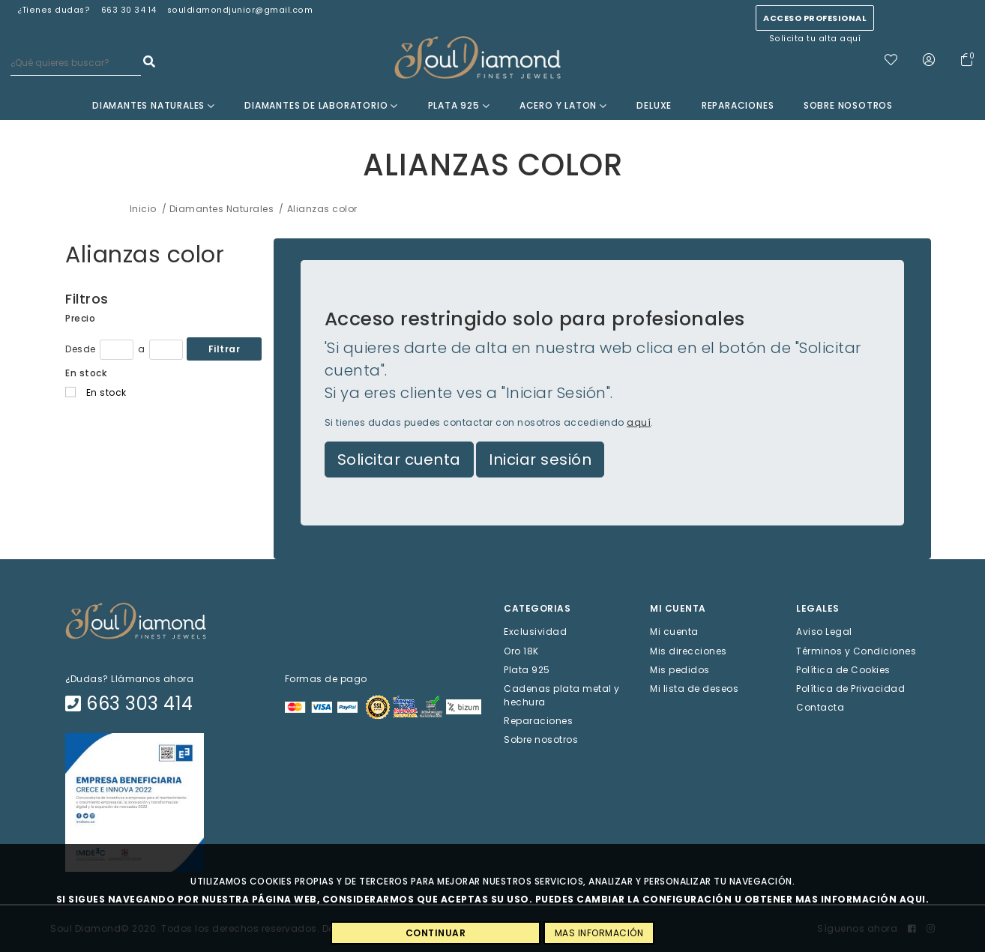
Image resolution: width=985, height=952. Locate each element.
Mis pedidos (680, 669)
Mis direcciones (688, 650)
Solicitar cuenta (399, 459)
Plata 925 (459, 105)
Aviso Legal (824, 631)
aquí (639, 422)
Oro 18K (521, 650)
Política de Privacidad (850, 688)
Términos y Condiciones (856, 650)
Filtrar (224, 349)
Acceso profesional (815, 18)
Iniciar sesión (540, 459)
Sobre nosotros (848, 105)
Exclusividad (535, 631)
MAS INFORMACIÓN (599, 933)
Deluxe (654, 105)
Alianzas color (144, 255)
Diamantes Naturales (153, 105)
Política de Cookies (843, 669)
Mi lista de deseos (694, 688)
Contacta (820, 707)
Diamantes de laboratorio (321, 105)
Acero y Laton (563, 105)
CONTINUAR (436, 933)
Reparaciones (738, 105)
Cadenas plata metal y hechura (562, 695)
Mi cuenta (674, 631)
